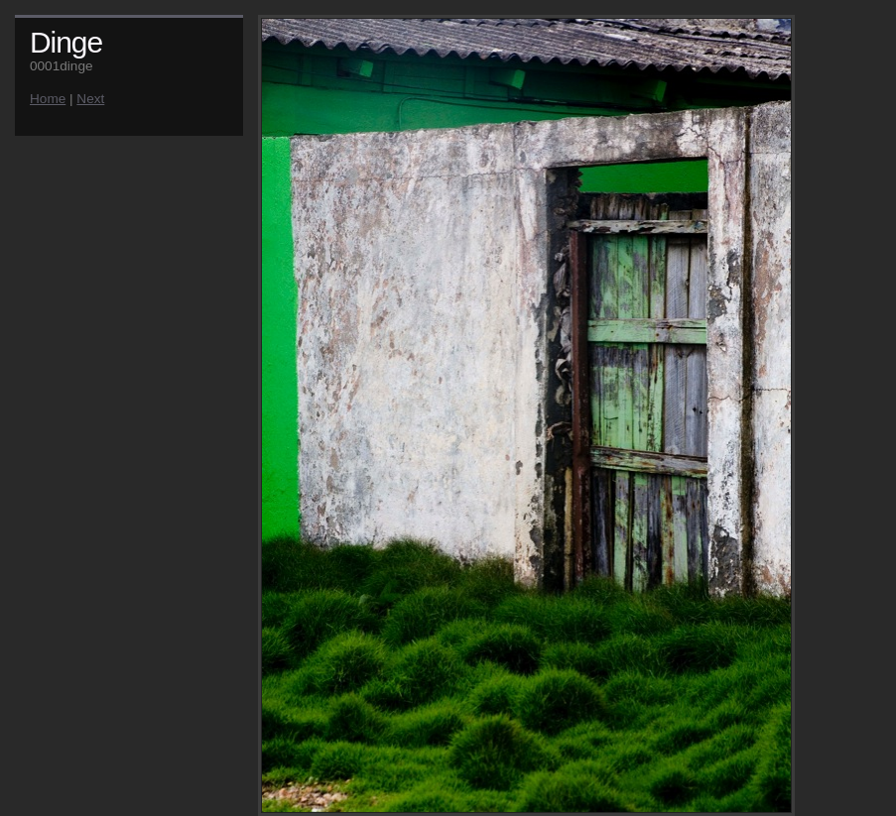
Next (90, 98)
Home (47, 98)
